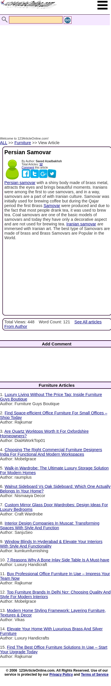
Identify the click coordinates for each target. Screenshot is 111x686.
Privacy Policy (61, 675)
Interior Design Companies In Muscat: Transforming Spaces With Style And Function (49, 525)
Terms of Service (95, 675)
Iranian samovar (81, 224)
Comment (28, 167)
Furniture (22, 142)
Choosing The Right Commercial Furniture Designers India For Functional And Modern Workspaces (51, 452)
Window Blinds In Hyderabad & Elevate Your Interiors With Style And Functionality (51, 543)
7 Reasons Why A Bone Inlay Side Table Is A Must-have (58, 560)
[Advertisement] (54, 75)
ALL (3, 142)
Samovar (52, 205)
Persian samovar (19, 182)
